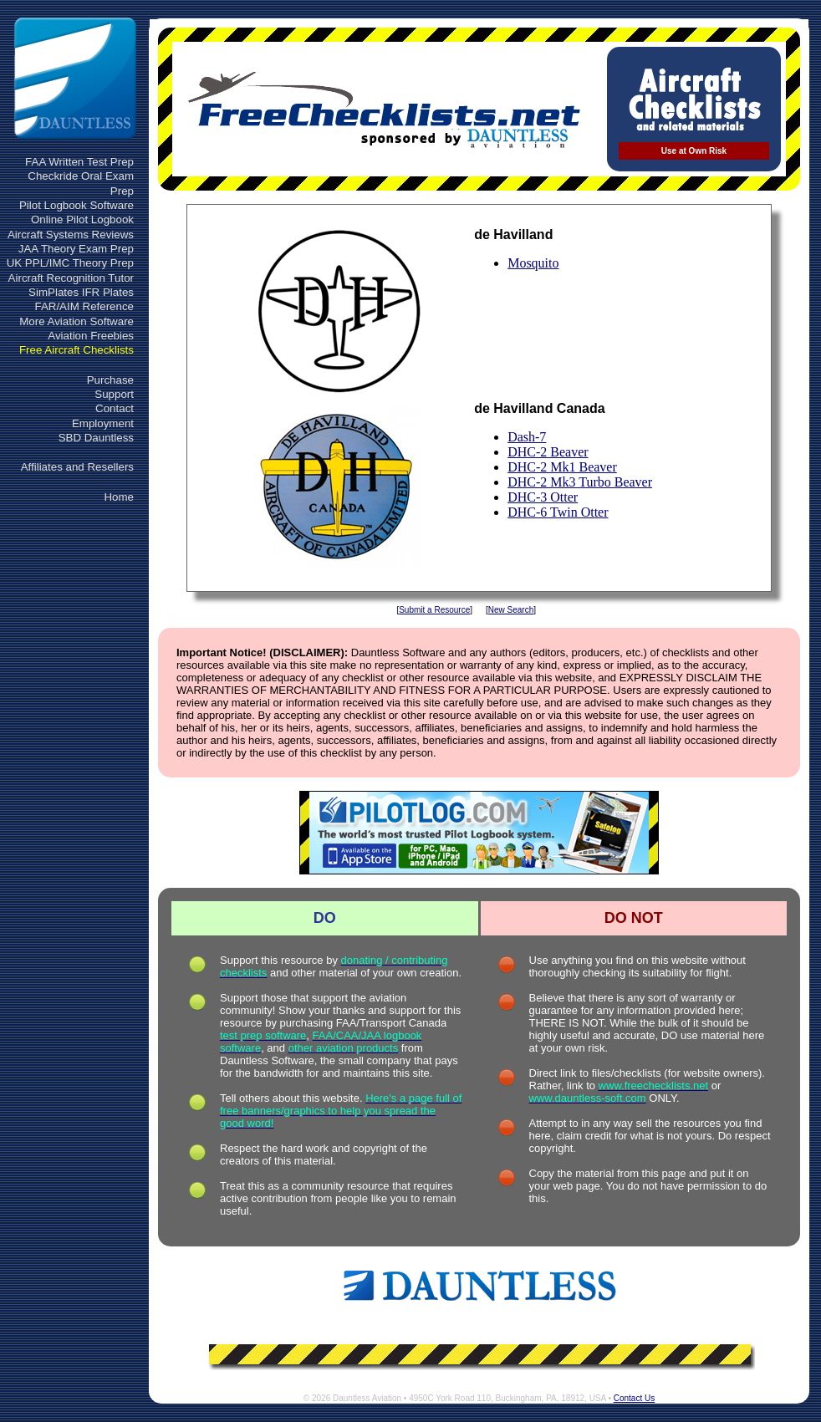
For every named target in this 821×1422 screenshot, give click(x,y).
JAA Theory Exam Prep (76, 248)
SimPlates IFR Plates (81, 292)
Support (114, 394)
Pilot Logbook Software (76, 205)
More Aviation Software (76, 321)
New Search (510, 609)
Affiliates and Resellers (77, 467)
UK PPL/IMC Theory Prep (70, 263)
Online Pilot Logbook (82, 219)
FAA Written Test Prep (79, 161)
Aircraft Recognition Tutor (71, 278)
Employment (103, 423)
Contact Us (634, 1398)
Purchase (110, 380)
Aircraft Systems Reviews (71, 234)
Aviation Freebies (91, 335)
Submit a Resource (434, 609)
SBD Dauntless (96, 437)
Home (119, 497)
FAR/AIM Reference (84, 306)
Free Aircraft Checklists (76, 350)
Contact (114, 408)
